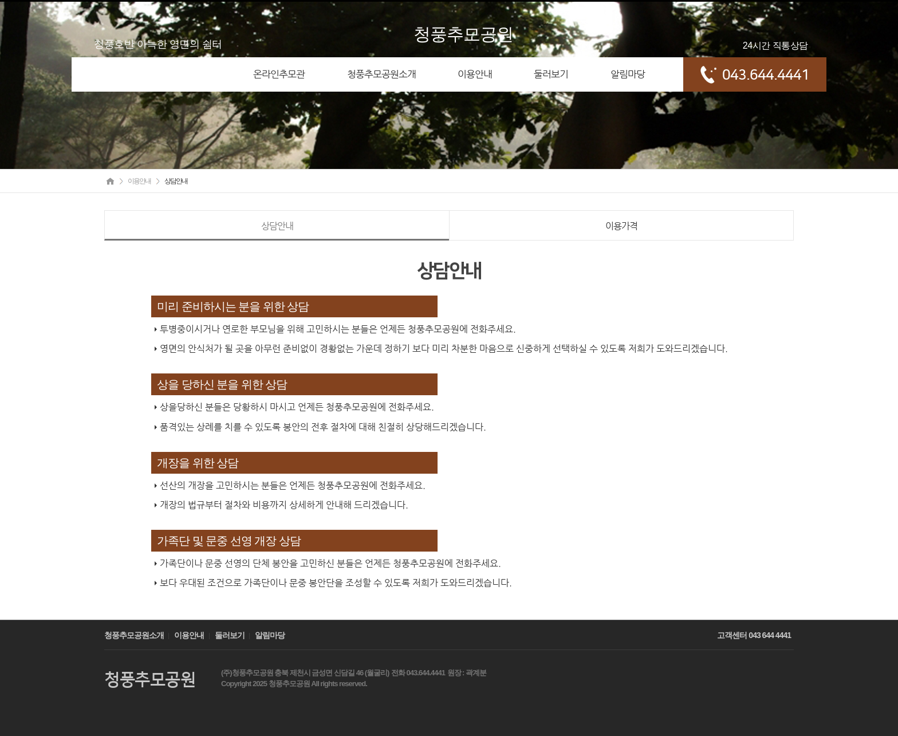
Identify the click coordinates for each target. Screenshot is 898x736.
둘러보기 (230, 635)
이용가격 (621, 226)
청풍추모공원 (463, 34)
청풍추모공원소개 (134, 635)
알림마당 (270, 635)
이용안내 (189, 635)
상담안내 (277, 226)
